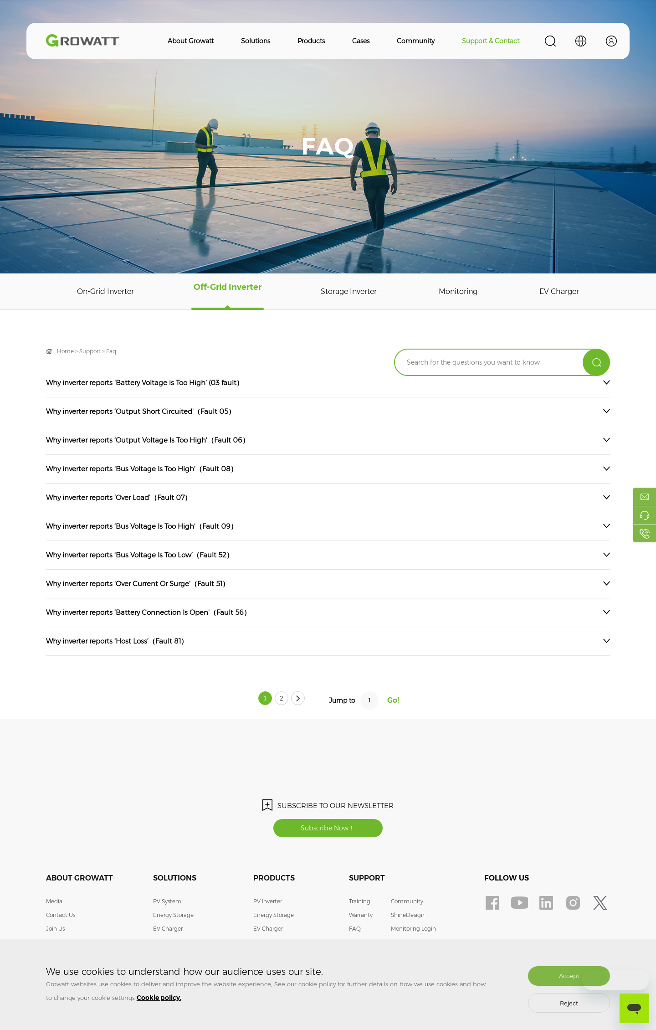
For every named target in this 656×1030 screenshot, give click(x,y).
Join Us (55, 931)
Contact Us (60, 918)
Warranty (361, 918)
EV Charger (560, 292)
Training (359, 904)
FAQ (355, 931)
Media (54, 904)
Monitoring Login (413, 931)
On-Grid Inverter (106, 292)
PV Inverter (267, 904)
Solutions (255, 41)
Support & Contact (490, 41)
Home (65, 351)
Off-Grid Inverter (229, 292)
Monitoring (459, 292)
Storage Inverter (350, 292)
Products (311, 41)
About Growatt (191, 41)
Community (416, 41)
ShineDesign (408, 918)
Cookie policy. (159, 998)
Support (90, 351)
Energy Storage (173, 918)
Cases (360, 41)
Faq (111, 351)
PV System (167, 904)
